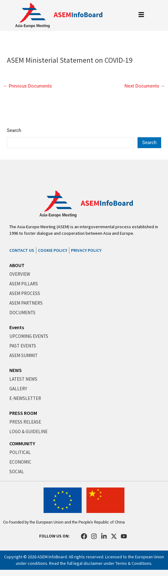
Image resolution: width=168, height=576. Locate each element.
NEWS (15, 370)
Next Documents (144, 86)
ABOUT (17, 265)
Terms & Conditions (133, 563)
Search (14, 130)
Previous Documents (27, 86)
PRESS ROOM (23, 413)
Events (16, 327)
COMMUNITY (22, 443)
